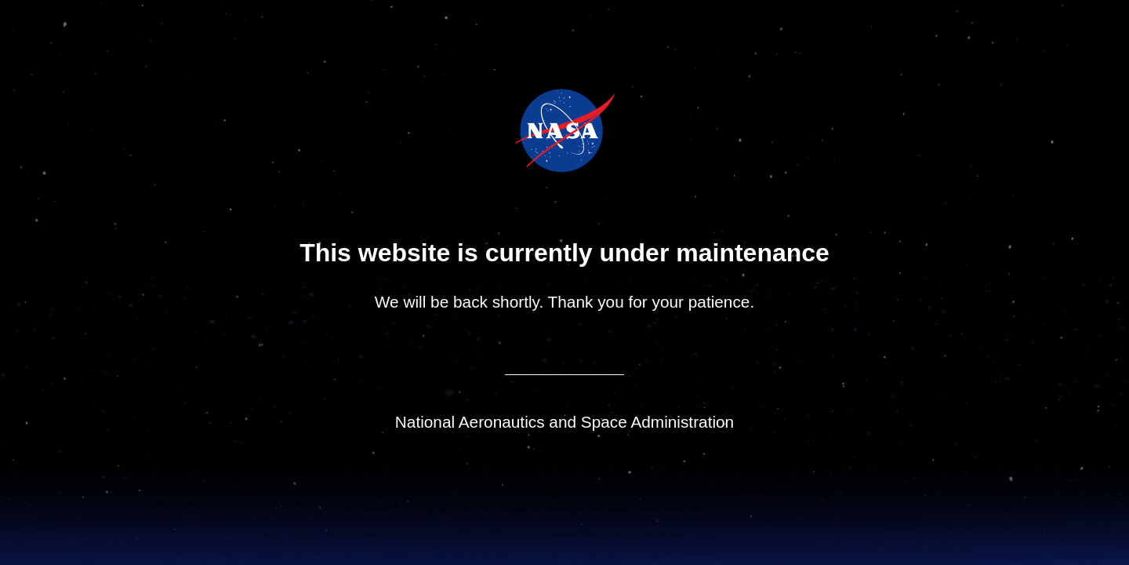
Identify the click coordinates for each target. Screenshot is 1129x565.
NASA (525, 130)
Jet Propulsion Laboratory (575, 109)
